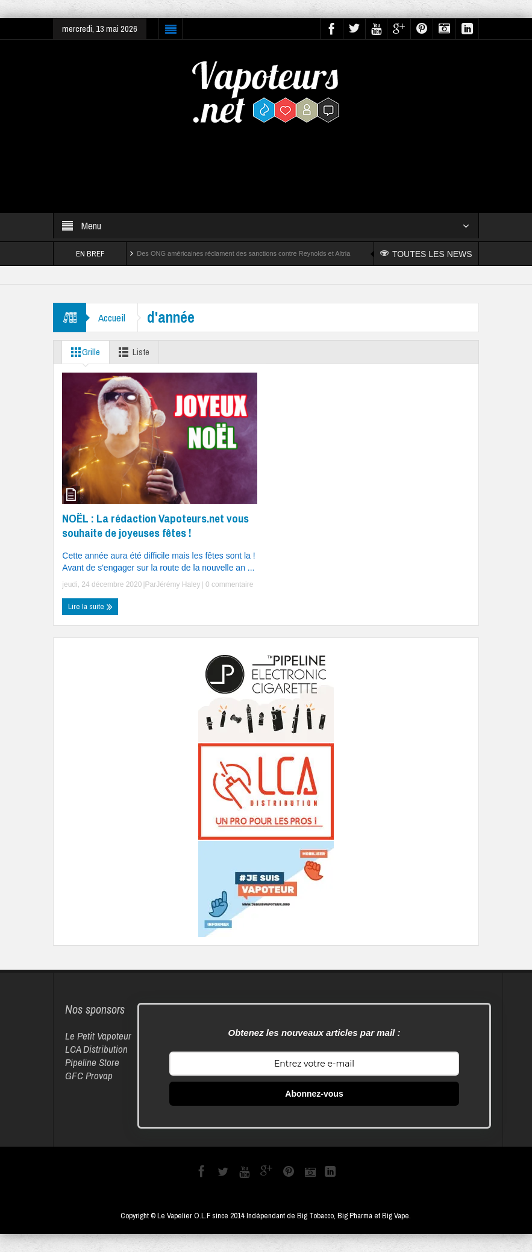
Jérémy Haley (178, 584)
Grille (83, 352)
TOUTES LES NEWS (426, 254)
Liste (131, 352)
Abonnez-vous (314, 1094)
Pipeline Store (92, 1062)
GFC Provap (89, 1075)
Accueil (111, 317)
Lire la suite (90, 606)
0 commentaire (229, 584)
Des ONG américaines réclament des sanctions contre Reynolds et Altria (243, 253)
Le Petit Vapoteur (98, 1036)
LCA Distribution (96, 1049)
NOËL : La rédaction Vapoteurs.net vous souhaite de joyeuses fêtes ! (155, 525)
